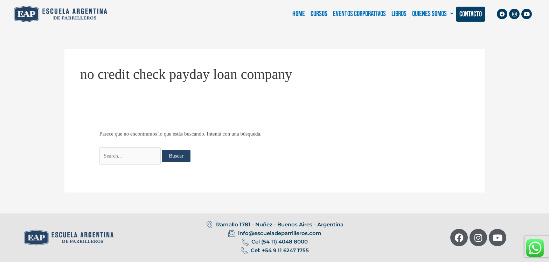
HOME (298, 13)
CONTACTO (470, 14)
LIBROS (398, 13)
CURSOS (319, 13)
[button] (432, 14)
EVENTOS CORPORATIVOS (359, 13)
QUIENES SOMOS (432, 13)
